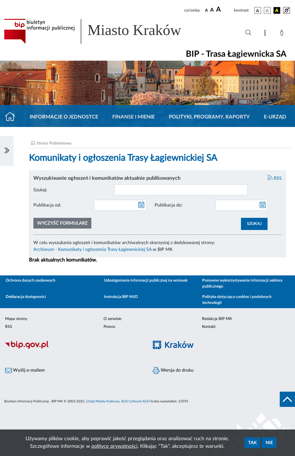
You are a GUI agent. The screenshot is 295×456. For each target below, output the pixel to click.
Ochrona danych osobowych (30, 280)
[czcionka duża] (224, 10)
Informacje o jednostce (64, 117)
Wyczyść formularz (62, 223)
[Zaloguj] (282, 34)
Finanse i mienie (133, 117)
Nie (269, 442)
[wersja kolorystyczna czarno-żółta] (277, 10)
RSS (275, 178)
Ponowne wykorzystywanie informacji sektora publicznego (242, 283)
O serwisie (112, 319)
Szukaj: (40, 190)
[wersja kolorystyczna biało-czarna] (267, 10)
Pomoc (110, 327)
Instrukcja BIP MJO (121, 297)
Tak (252, 442)
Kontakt (209, 327)
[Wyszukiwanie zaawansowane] (248, 33)
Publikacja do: (168, 205)
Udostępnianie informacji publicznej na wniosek (146, 280)
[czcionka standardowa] (206, 10)
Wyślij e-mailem (25, 370)
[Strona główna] (12, 117)
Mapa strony (16, 319)
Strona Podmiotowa (53, 143)
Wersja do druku (173, 370)
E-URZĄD (275, 117)
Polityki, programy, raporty (209, 117)
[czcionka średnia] (212, 10)
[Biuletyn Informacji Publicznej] (73, 348)
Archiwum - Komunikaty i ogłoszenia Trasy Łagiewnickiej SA (92, 249)
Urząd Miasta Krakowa (102, 401)
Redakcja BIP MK (217, 319)
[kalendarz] (141, 205)
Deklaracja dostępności (26, 297)
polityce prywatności (114, 446)
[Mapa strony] (266, 34)
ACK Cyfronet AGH (135, 401)
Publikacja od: (47, 205)
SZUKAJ (254, 224)
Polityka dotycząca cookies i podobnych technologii (237, 300)
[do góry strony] (287, 399)
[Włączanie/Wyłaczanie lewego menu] (7, 151)
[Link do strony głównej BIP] (100, 31)
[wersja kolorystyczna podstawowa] (257, 10)
